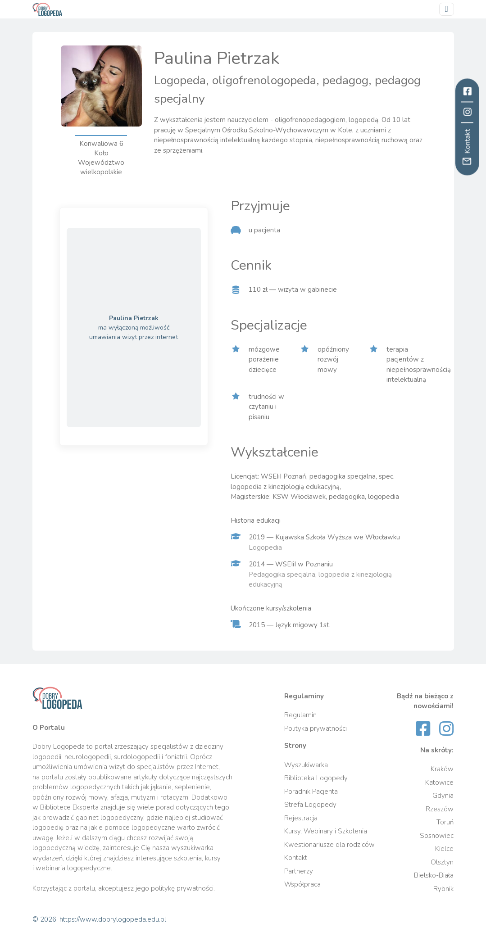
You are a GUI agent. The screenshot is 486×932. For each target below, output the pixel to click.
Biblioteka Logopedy (316, 778)
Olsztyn (442, 862)
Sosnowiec (437, 835)
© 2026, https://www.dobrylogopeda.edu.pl (99, 919)
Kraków (442, 769)
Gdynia (443, 795)
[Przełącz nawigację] (446, 9)
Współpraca (302, 884)
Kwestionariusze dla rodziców (329, 844)
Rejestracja (301, 818)
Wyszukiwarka (306, 764)
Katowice (439, 782)
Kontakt (295, 857)
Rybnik (443, 888)
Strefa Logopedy (310, 804)
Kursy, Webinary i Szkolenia (325, 831)
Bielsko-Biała (434, 875)
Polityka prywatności (315, 728)
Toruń (445, 822)
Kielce (444, 848)
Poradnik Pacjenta (311, 791)
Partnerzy (298, 871)
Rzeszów (440, 809)
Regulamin (300, 714)
